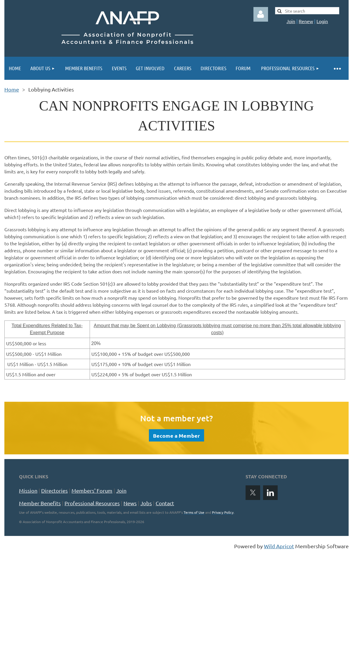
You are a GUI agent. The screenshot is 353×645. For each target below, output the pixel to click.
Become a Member (176, 435)
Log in (260, 14)
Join (290, 21)
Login (322, 21)
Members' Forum (92, 490)
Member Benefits (40, 503)
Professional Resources (92, 503)
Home (11, 89)
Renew (306, 21)
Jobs (146, 503)
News (130, 503)
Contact (165, 503)
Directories (54, 490)
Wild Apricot (279, 546)
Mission (28, 490)
